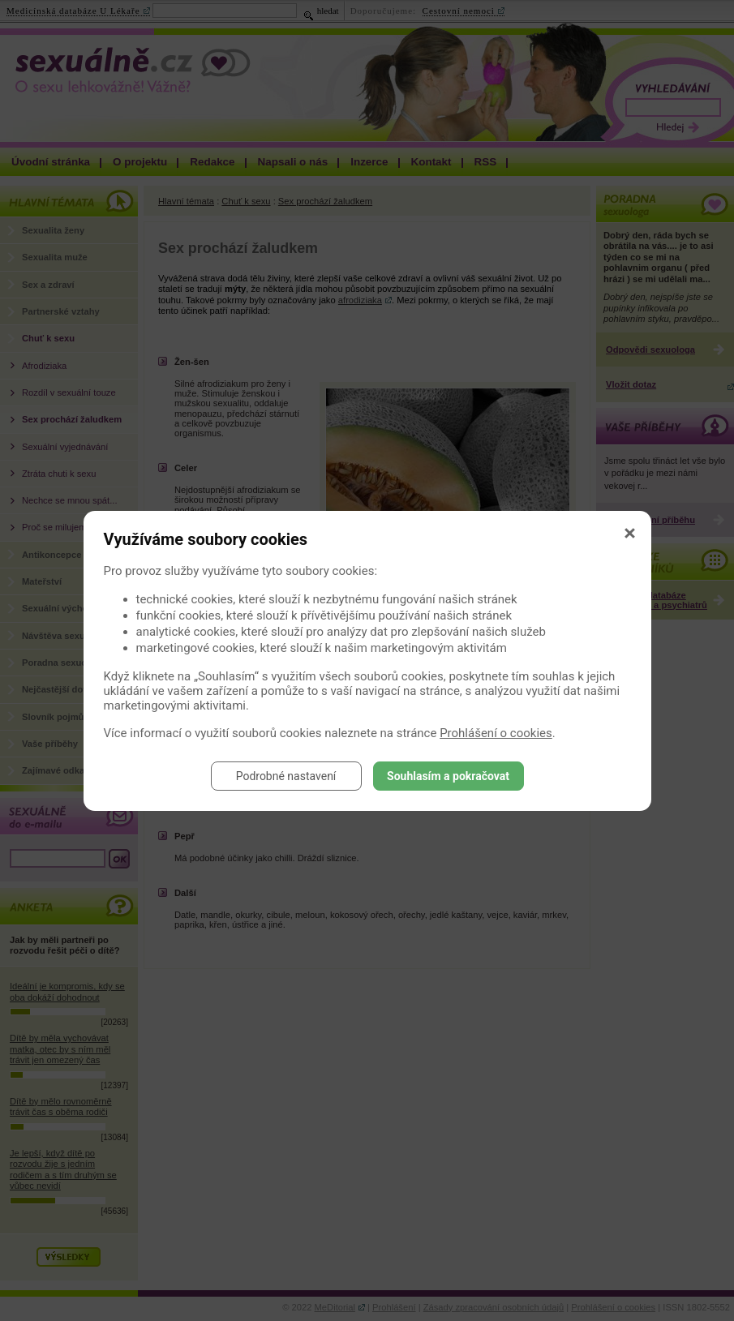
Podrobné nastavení (286, 776)
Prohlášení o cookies (496, 733)
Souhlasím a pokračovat (448, 776)
